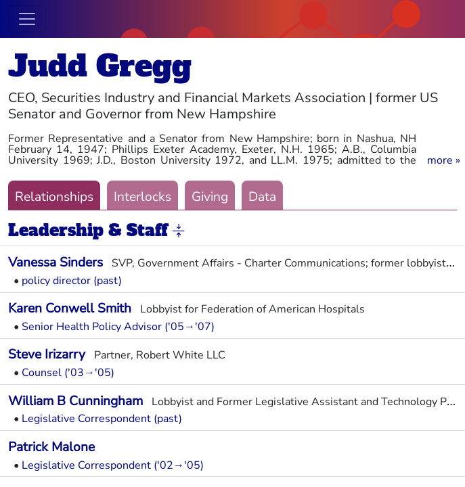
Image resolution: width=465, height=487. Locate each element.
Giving (210, 197)
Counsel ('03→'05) (68, 372)
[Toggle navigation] (27, 18)
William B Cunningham (75, 401)
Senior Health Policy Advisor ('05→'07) (118, 326)
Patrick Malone (51, 447)
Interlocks (142, 197)
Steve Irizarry (46, 354)
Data (262, 197)
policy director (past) (72, 280)
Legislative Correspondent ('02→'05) (113, 465)
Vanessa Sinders (55, 262)
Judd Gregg (100, 66)
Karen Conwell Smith (69, 308)
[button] (443, 160)
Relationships (54, 197)
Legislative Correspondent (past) (102, 418)
